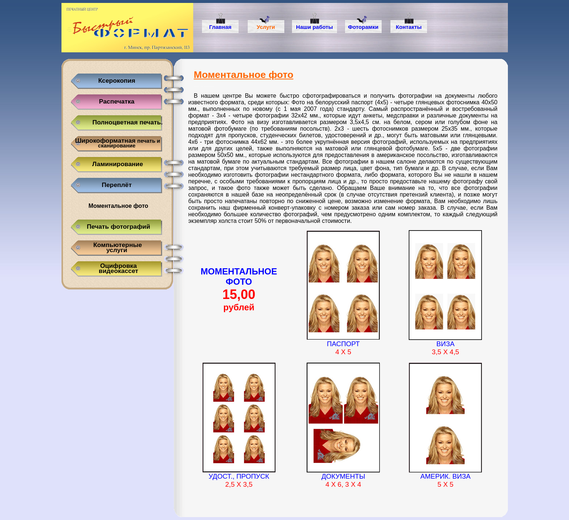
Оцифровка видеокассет (116, 268)
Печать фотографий (116, 226)
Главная (220, 27)
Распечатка (117, 101)
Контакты (409, 27)
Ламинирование (116, 164)
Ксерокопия (116, 80)
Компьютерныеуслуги (116, 247)
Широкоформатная (116, 143)
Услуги (266, 27)
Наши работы (314, 27)
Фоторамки (363, 27)
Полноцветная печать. (128, 122)
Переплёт (117, 184)
